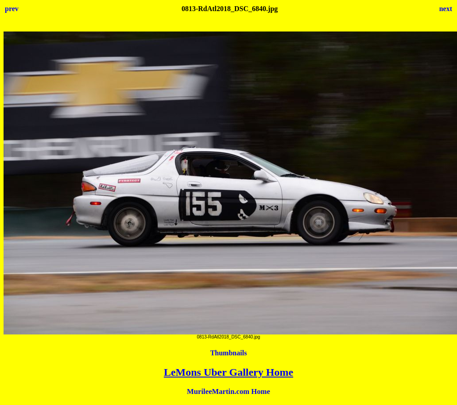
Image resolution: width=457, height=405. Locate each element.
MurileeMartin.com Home (228, 391)
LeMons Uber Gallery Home (228, 372)
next (445, 8)
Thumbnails (228, 353)
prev (12, 8)
